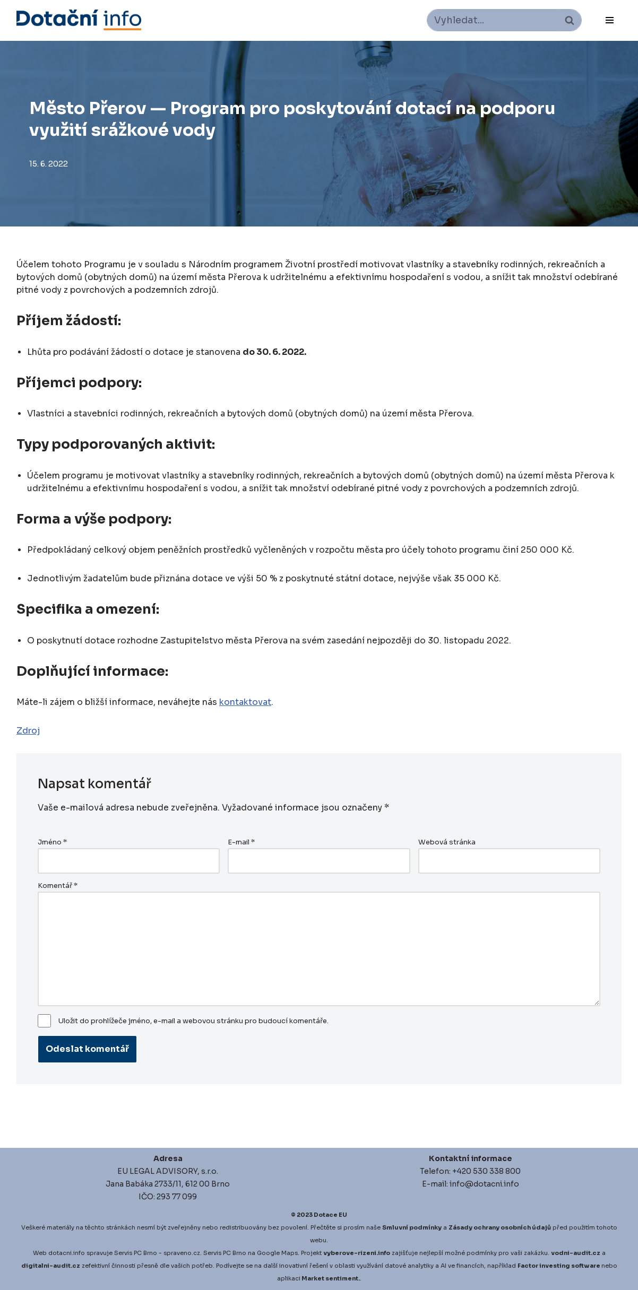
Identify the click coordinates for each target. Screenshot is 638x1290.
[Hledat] (492, 20)
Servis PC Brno (135, 1253)
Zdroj (28, 730)
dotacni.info (66, 1253)
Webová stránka (447, 842)
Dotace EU (330, 1214)
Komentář (57, 886)
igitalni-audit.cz (53, 1265)
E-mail (241, 842)
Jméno (52, 842)
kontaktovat (245, 702)
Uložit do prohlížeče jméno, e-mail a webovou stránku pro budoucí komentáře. (193, 1021)
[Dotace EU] (78, 20)
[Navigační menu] (610, 20)
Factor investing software (559, 1265)
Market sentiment (329, 1278)
